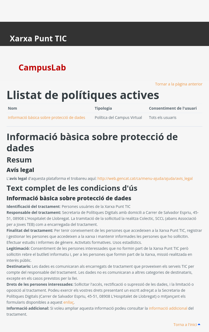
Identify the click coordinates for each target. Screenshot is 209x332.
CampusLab (42, 67)
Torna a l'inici (187, 324)
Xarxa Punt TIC (38, 38)
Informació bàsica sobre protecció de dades (46, 117)
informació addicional (168, 308)
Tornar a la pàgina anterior (178, 84)
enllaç (68, 302)
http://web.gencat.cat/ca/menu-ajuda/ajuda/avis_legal (145, 178)
